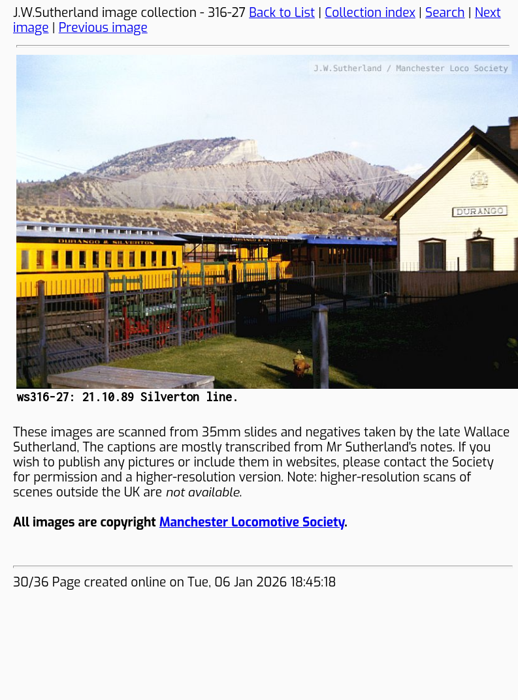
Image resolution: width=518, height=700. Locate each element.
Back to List (282, 13)
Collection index (370, 13)
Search (445, 13)
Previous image (103, 28)
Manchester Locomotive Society (251, 522)
